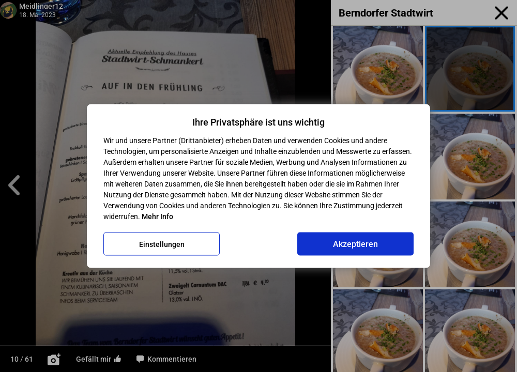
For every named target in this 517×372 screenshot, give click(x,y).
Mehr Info (157, 216)
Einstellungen (162, 244)
